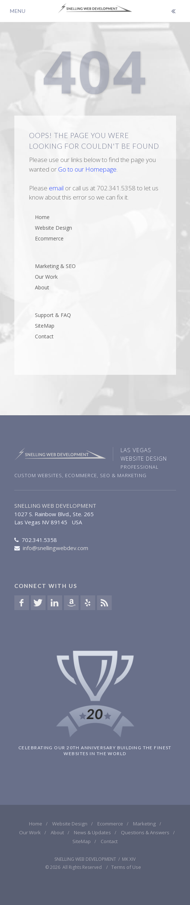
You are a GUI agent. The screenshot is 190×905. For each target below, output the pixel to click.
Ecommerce (49, 238)
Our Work (46, 276)
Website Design (53, 227)
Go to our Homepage (87, 169)
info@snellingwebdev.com (55, 548)
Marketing (144, 823)
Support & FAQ (53, 314)
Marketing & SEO (55, 266)
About (42, 287)
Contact (44, 336)
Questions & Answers (145, 832)
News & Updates (92, 832)
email (56, 188)
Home (42, 217)
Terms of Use (126, 867)
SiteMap (44, 325)
